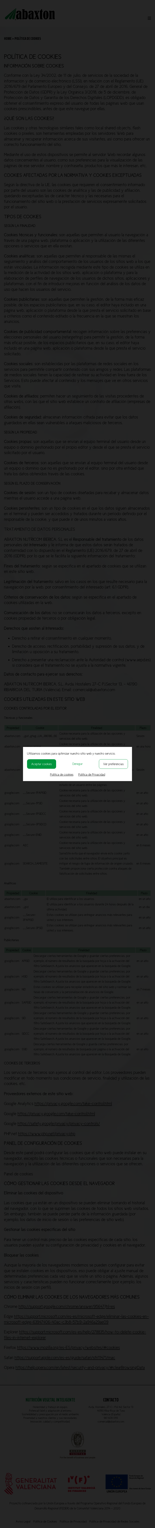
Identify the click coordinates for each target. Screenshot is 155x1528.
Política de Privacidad (91, 774)
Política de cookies (61, 774)
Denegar (77, 764)
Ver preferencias (113, 764)
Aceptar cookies (41, 764)
